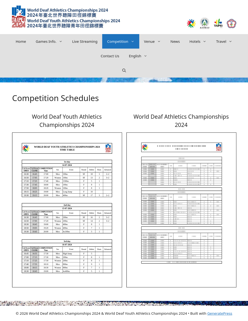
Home (21, 41)
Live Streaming (85, 41)
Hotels (200, 41)
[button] (124, 70)
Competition (123, 41)
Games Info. (51, 41)
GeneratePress (219, 313)
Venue (155, 41)
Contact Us (110, 55)
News (175, 41)
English (140, 56)
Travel (226, 41)
